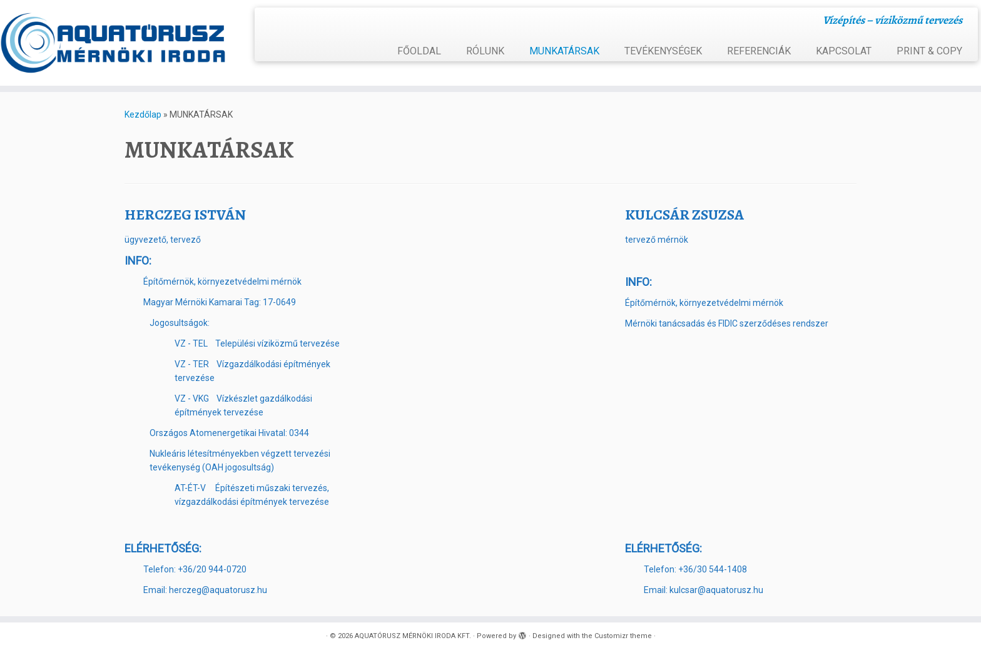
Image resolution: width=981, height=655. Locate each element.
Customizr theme (623, 636)
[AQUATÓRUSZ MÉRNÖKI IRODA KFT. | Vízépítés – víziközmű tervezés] (113, 42)
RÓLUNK (485, 51)
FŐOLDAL (419, 51)
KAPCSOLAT (844, 51)
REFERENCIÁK (759, 51)
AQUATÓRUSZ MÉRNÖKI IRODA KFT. (413, 636)
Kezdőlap (143, 114)
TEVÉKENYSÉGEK (663, 51)
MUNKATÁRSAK (564, 51)
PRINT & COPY (929, 51)
